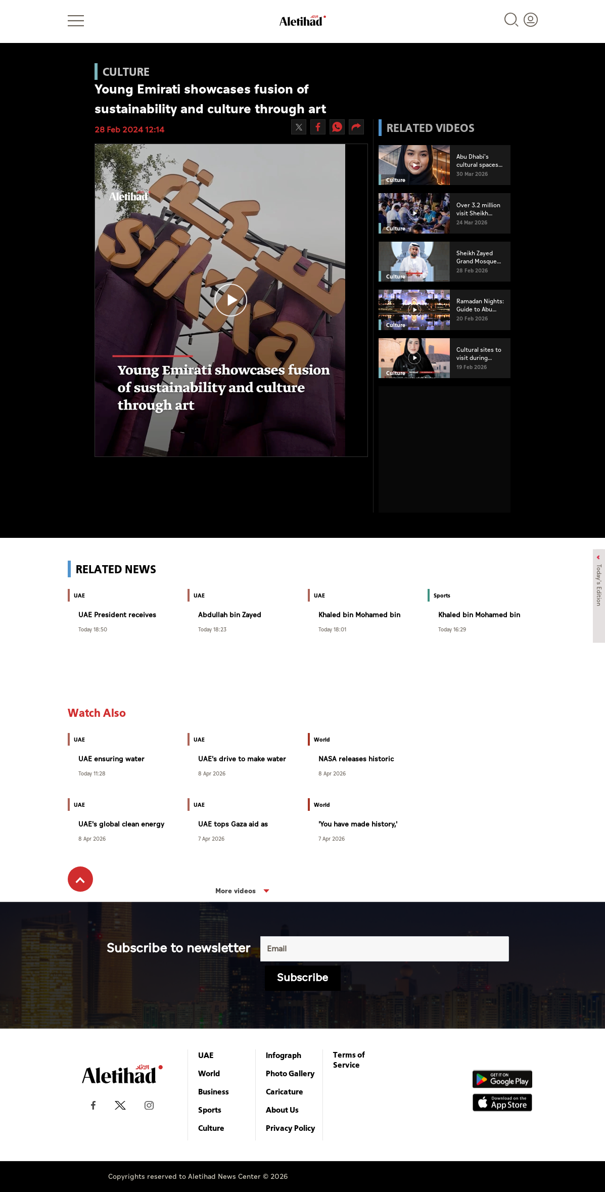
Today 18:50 (92, 629)
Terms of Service (349, 1059)
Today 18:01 (332, 629)
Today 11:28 (92, 773)
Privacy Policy (290, 1128)
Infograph (283, 1055)
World (209, 1073)
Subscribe (302, 978)
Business (213, 1091)
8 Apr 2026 (211, 773)
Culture (211, 1128)
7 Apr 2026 (211, 838)
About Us (282, 1110)
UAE (206, 1055)
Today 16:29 (452, 629)
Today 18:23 (212, 629)
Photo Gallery (290, 1073)
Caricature (284, 1091)
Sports (209, 1110)
